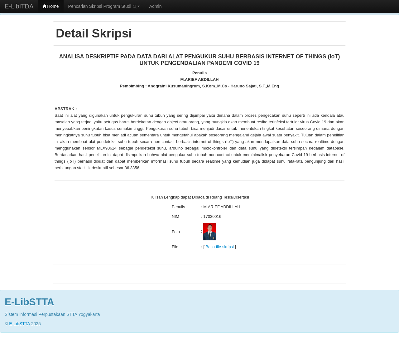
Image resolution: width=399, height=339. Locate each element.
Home (51, 6)
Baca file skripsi (219, 246)
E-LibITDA (19, 6)
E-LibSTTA (19, 323)
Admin (155, 6)
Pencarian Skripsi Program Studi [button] (104, 6)
